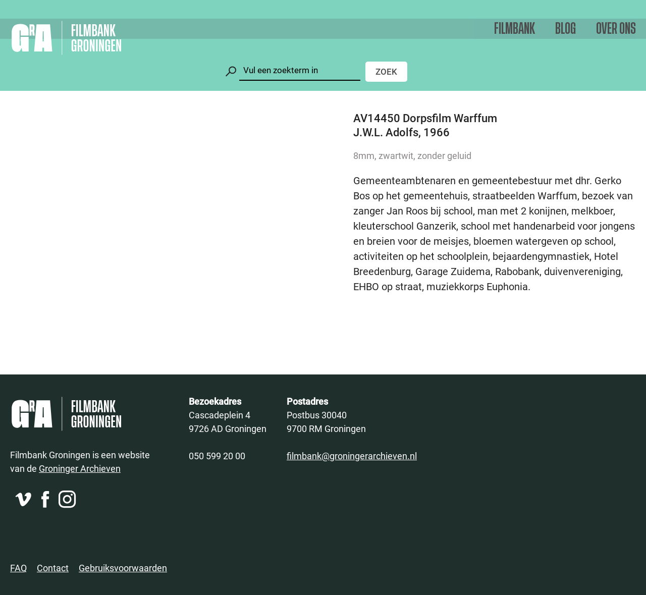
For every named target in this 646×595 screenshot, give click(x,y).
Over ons (616, 29)
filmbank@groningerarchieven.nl (352, 456)
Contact (53, 568)
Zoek (386, 71)
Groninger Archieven (80, 468)
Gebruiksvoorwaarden (123, 568)
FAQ (18, 568)
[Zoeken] (299, 70)
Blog (565, 29)
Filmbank (514, 29)
